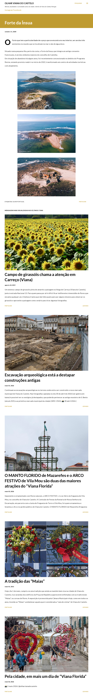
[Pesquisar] (78, 3)
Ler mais (85, 306)
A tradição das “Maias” (25, 581)
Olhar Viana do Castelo (19, 3)
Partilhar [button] (82, 201)
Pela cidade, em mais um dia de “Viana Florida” (45, 676)
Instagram (9, 10)
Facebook (17, 10)
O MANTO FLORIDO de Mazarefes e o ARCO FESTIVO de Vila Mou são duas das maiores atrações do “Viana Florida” (44, 480)
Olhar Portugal (18, 201)
